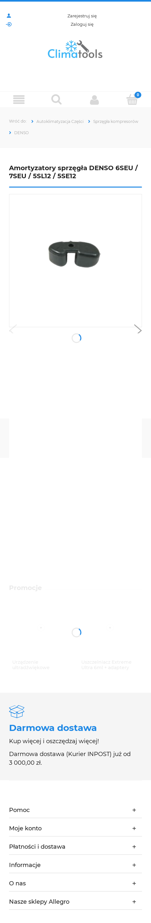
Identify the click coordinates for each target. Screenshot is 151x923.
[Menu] (19, 100)
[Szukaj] (57, 99)
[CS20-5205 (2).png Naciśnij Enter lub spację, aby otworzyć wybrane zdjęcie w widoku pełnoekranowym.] (75, 261)
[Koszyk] (132, 99)
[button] (13, 332)
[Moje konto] (94, 100)
